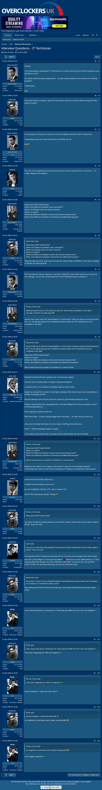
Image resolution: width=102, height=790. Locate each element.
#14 (98, 538)
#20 (98, 741)
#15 (98, 572)
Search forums (18, 39)
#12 (98, 474)
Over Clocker (9, 52)
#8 (99, 301)
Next (11, 57)
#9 (99, 337)
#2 (99, 95)
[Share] (95, 61)
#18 (98, 673)
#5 (99, 200)
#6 (99, 235)
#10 (98, 372)
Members (32, 35)
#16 (98, 605)
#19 (98, 707)
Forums (8, 35)
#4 (99, 166)
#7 (99, 269)
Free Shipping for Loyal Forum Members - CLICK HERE (22, 31)
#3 (99, 129)
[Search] (97, 35)
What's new (19, 35)
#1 (99, 61)
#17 (98, 639)
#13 (98, 506)
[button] (25, 35)
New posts (7, 39)
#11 (98, 439)
